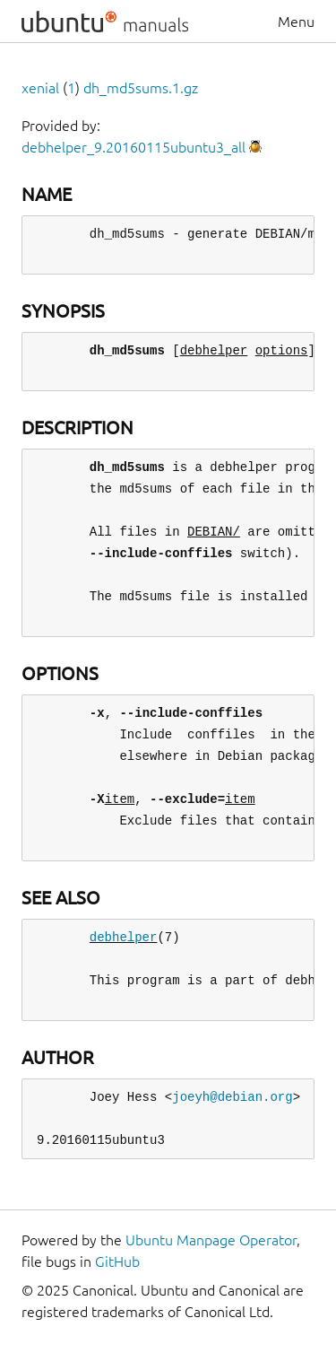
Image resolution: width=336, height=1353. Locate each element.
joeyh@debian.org (232, 1096)
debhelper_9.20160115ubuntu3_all (134, 147)
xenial (40, 88)
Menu (296, 21)
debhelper (124, 937)
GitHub (117, 1261)
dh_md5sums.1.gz (140, 88)
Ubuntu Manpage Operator (211, 1240)
